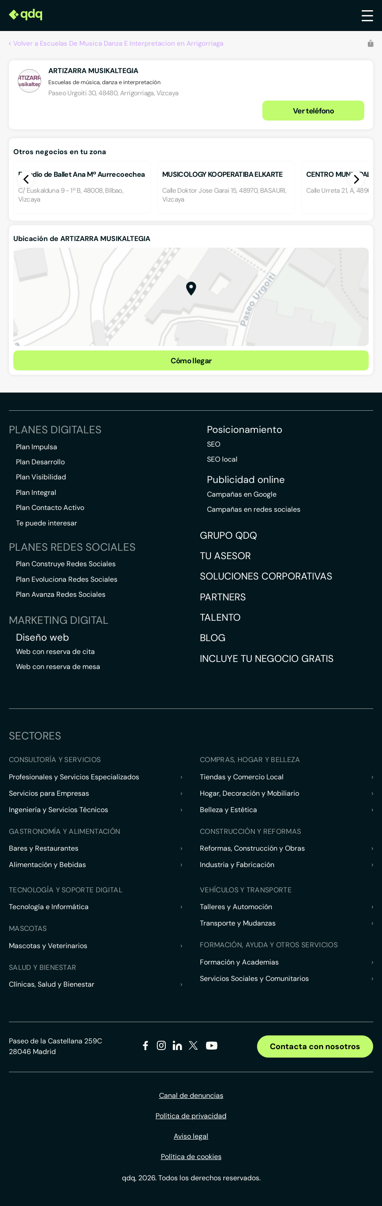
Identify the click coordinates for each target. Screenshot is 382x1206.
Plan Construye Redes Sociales (66, 563)
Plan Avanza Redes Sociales (60, 594)
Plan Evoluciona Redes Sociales (66, 579)
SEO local (222, 459)
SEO (213, 444)
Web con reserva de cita (55, 651)
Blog (213, 637)
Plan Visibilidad (41, 477)
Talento (220, 617)
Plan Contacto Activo (50, 507)
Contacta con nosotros (315, 1046)
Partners (223, 597)
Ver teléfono (313, 111)
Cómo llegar (191, 361)
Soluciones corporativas (266, 576)
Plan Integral (36, 492)
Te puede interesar (46, 523)
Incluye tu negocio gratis (267, 658)
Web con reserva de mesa (58, 666)
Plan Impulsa (36, 446)
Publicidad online (246, 480)
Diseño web (42, 637)
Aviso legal (191, 1136)
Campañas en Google (242, 494)
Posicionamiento (244, 430)
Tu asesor (225, 555)
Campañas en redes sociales (253, 509)
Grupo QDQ (228, 535)
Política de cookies (191, 1156)
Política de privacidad (191, 1115)
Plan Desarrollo (40, 462)
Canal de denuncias (191, 1095)
